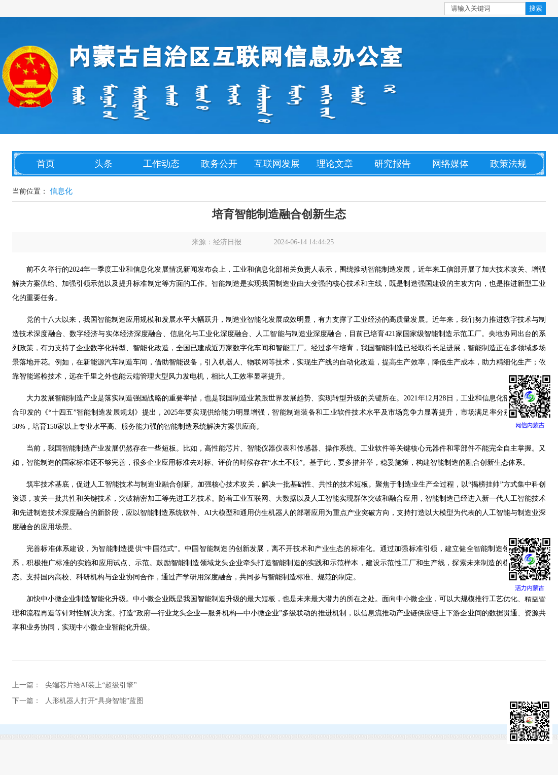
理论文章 (335, 164)
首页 (46, 164)
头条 (103, 164)
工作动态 (161, 164)
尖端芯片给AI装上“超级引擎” (91, 685)
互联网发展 (277, 164)
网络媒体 (450, 164)
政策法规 (508, 164)
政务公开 (219, 164)
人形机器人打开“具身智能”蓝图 (94, 701)
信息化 (61, 191)
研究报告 (392, 164)
